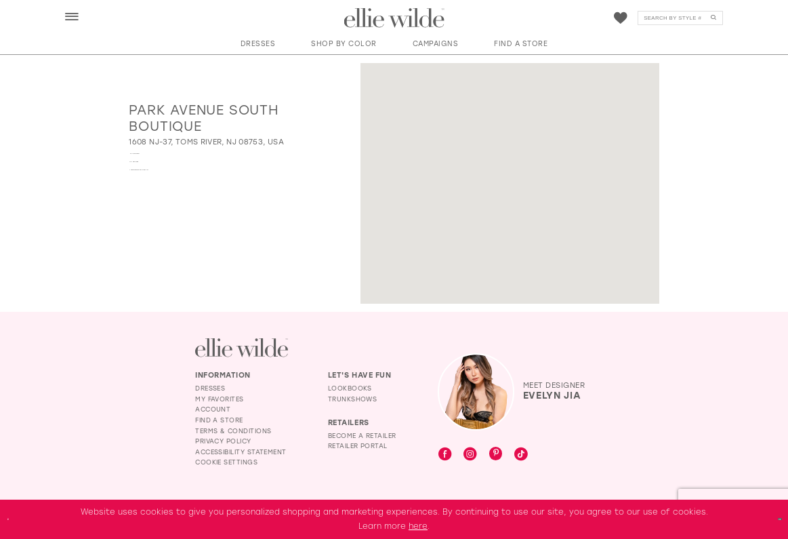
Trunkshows (352, 399)
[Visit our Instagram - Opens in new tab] (470, 455)
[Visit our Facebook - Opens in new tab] (445, 455)
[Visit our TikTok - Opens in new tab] (521, 455)
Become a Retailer (362, 435)
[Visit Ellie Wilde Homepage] (241, 347)
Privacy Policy (223, 441)
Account (212, 409)
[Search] (680, 18)
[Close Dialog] (15, 519)
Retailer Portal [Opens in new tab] (358, 446)
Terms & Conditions (233, 431)
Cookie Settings (226, 462)
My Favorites (219, 399)
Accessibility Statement (241, 452)
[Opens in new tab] (206, 142)
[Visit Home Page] (394, 18)
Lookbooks (350, 388)
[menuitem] (72, 17)
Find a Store (219, 420)
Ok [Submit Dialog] (770, 518)
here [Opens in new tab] (418, 526)
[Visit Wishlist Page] (620, 18)
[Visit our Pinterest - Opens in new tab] (496, 454)
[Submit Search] (713, 18)
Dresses (210, 388)
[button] (72, 17)
